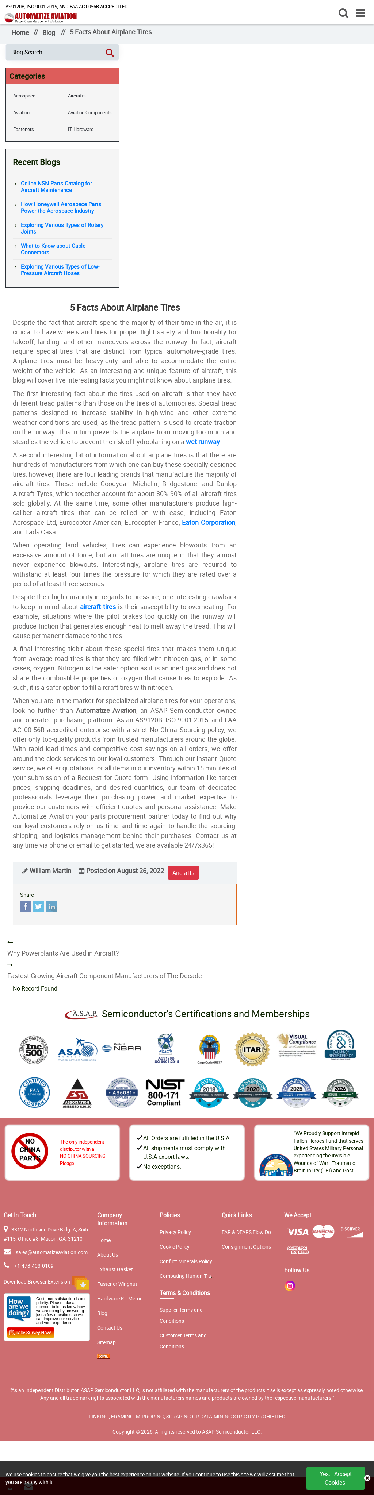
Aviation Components (90, 112)
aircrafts (183, 873)
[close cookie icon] (367, 1478)
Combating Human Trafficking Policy (201, 1275)
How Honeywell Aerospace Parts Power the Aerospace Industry (61, 207)
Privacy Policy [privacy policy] (175, 1232)
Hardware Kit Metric (119, 1298)
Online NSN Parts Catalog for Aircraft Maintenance (56, 186)
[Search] (109, 52)
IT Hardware (81, 129)
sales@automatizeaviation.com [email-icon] (52, 1252)
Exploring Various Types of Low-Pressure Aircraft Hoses (60, 270)
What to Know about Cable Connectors (53, 249)
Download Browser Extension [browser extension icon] (46, 1283)
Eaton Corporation (208, 522)
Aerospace (24, 95)
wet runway (203, 441)
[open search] (343, 12)
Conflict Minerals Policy (186, 1261)
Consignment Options (246, 1246)
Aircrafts (77, 95)
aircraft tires (98, 606)
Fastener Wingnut (117, 1283)
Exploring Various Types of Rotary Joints (62, 228)
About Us (107, 1254)
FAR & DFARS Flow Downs (251, 1232)
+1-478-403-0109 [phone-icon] (34, 1265)
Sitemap (106, 1342)
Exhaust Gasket (115, 1269)
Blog (48, 32)
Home (20, 32)
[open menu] (360, 12)
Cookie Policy (175, 1246)
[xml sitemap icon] (103, 1356)
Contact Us (109, 1327)
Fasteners (23, 129)
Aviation (21, 112)
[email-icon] (9, 1265)
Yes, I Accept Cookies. (336, 1478)
